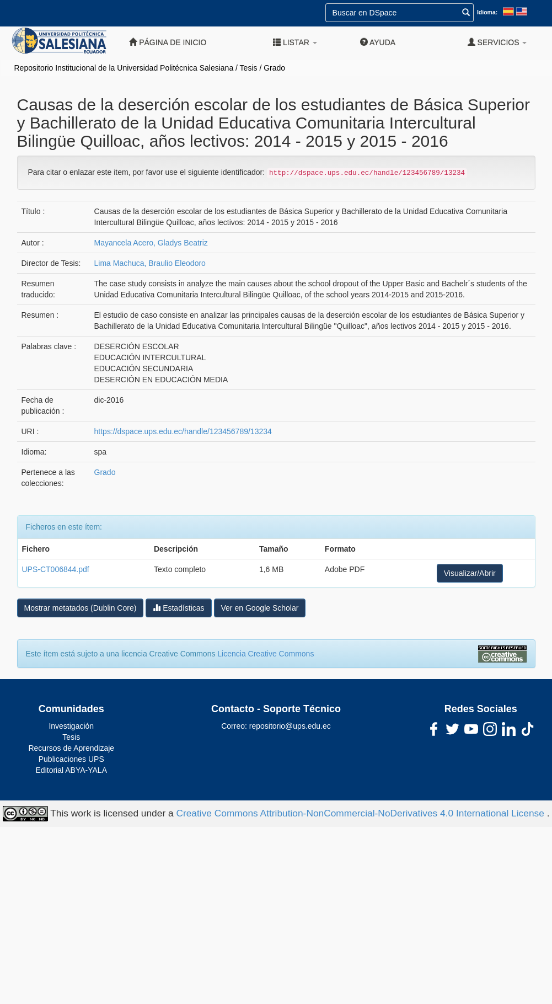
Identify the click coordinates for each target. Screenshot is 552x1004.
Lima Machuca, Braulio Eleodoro (150, 263)
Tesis (249, 67)
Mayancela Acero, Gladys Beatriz (151, 242)
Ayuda (377, 42)
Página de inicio (167, 42)
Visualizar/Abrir (470, 573)
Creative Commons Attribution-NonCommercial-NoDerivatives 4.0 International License (361, 813)
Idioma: (487, 12)
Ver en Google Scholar (260, 608)
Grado (274, 67)
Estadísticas (178, 607)
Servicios (497, 42)
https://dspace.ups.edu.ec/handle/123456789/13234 (183, 431)
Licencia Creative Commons (265, 653)
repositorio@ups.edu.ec (290, 726)
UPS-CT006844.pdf (55, 569)
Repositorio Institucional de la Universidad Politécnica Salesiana (124, 67)
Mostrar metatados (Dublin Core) (80, 608)
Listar (295, 42)
